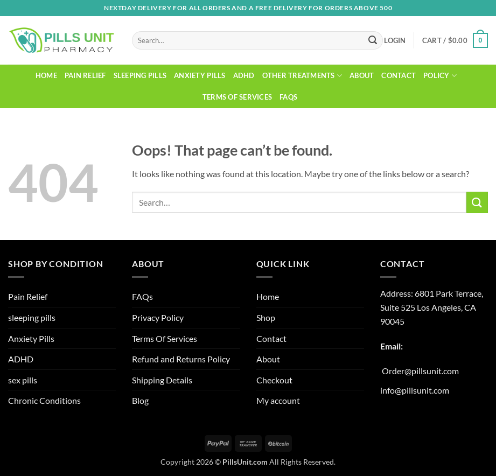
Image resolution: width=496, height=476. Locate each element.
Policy (440, 76)
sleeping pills (140, 75)
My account (278, 400)
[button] (395, 40)
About (362, 75)
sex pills (22, 380)
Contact (398, 75)
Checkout (274, 380)
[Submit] (373, 40)
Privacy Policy (158, 317)
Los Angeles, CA (446, 307)
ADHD (244, 75)
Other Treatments (302, 76)
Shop (265, 317)
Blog (140, 400)
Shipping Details (162, 380)
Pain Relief (85, 75)
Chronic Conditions (44, 400)
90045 (392, 321)
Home (46, 75)
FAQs (288, 97)
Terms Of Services (237, 97)
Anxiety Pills (199, 75)
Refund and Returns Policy (181, 359)
